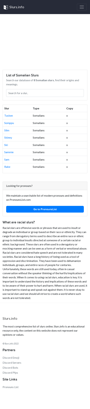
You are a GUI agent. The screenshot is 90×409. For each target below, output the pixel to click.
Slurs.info (13, 7)
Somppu (9, 122)
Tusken (8, 115)
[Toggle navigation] (82, 7)
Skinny (8, 137)
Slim (6, 130)
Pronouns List (11, 387)
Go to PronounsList (45, 209)
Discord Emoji (11, 357)
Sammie (9, 152)
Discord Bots (10, 367)
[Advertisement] (45, 40)
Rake (7, 166)
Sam (6, 159)
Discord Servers (12, 362)
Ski (6, 144)
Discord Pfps (10, 372)
